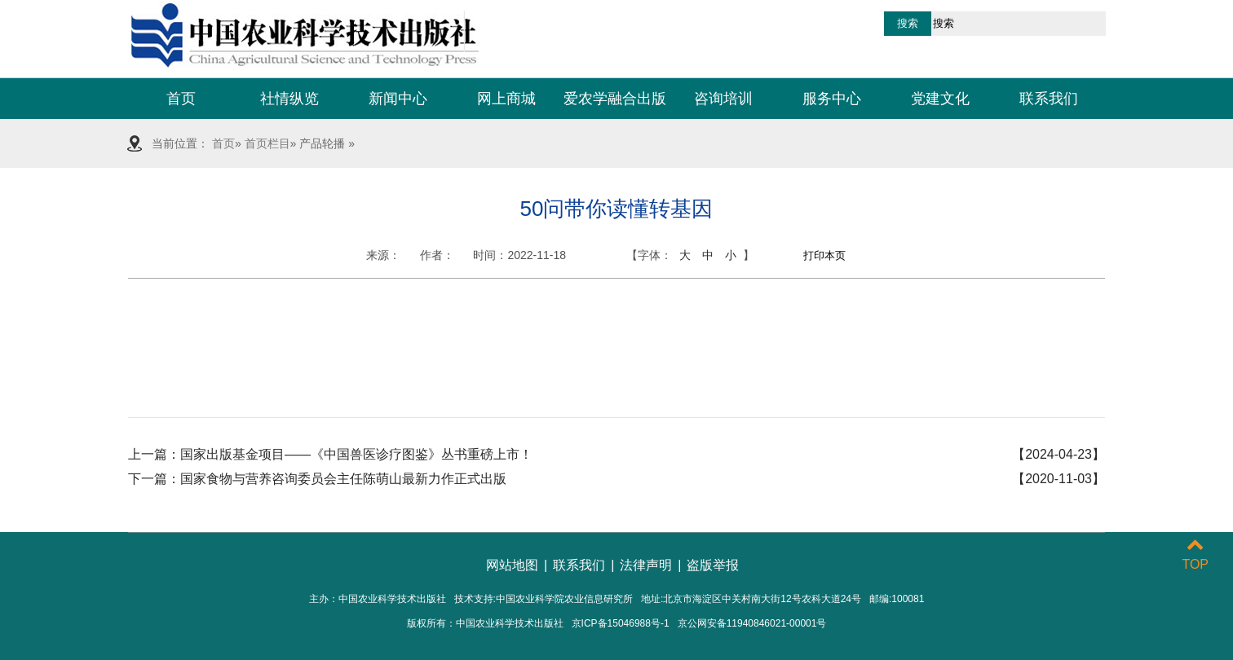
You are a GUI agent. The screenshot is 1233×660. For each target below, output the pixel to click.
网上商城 (506, 98)
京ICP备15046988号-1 (621, 623)
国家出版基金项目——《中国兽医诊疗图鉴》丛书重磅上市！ (356, 454)
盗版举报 (713, 565)
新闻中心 (398, 98)
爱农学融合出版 (614, 98)
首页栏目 (267, 143)
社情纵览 (289, 98)
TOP (1195, 554)
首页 (181, 98)
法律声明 (646, 565)
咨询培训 (723, 98)
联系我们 (1048, 98)
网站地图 (512, 565)
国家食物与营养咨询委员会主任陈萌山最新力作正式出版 (343, 479)
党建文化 (940, 98)
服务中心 (831, 98)
